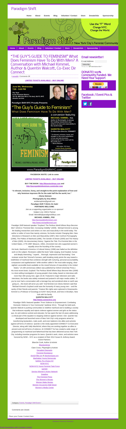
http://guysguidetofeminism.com (44, 220)
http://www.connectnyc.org (44, 300)
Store (83, 16)
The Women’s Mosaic (44, 380)
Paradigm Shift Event (32, 403)
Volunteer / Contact (69, 16)
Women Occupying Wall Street (44, 385)
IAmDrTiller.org (36, 356)
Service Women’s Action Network (44, 372)
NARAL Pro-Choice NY (44, 361)
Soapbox (44, 374)
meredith (15, 76)
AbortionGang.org (51, 356)
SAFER (44, 369)
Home (29, 16)
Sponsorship (108, 16)
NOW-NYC (44, 364)
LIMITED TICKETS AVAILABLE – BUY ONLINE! (44, 80)
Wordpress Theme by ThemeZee (63, 421)
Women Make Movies (44, 382)
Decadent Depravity (44, 350)
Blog (55, 16)
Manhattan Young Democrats (44, 358)
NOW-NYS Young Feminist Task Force (44, 366)
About (37, 16)
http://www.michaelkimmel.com (44, 223)
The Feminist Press (44, 377)
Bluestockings (44, 345)
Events (47, 16)
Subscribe (86, 64)
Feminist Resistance (45, 353)
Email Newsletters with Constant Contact (16, 427)
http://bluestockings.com (49, 184)
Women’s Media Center (44, 388)
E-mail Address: (87, 61)
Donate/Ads (94, 16)
